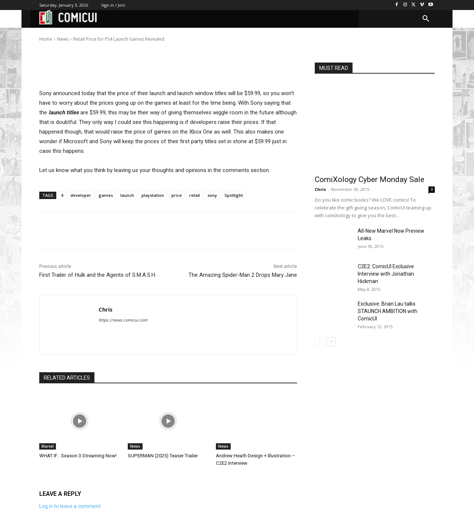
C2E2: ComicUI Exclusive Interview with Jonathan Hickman (386, 273)
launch (127, 195)
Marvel (47, 446)
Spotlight (233, 195)
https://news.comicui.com (123, 320)
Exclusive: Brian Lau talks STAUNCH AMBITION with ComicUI (387, 311)
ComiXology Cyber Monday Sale (369, 179)
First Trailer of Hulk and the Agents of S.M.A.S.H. (97, 275)
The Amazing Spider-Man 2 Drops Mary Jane (242, 275)
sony (212, 195)
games (106, 195)
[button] (426, 19)
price (176, 195)
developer (80, 195)
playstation (152, 195)
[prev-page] (319, 341)
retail (194, 195)
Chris (62, 34)
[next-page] (331, 341)
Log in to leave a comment (70, 506)
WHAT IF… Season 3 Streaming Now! (78, 455)
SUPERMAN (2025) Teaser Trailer (162, 455)
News (135, 446)
